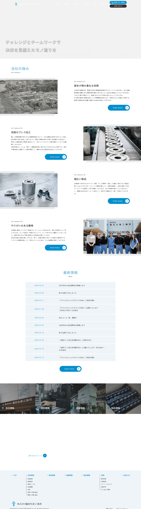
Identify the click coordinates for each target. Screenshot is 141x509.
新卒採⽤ (103, 479)
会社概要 (30, 487)
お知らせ (126, 475)
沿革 (29, 489)
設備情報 (69, 475)
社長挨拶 (30, 479)
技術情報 (52, 475)
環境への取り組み (33, 495)
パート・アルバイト (106, 484)
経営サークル (31, 484)
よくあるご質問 (105, 489)
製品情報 (87, 475)
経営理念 (30, 481)
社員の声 (103, 487)
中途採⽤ (103, 481)
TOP (15, 475)
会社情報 (31, 475)
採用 (102, 475)
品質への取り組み (33, 492)
